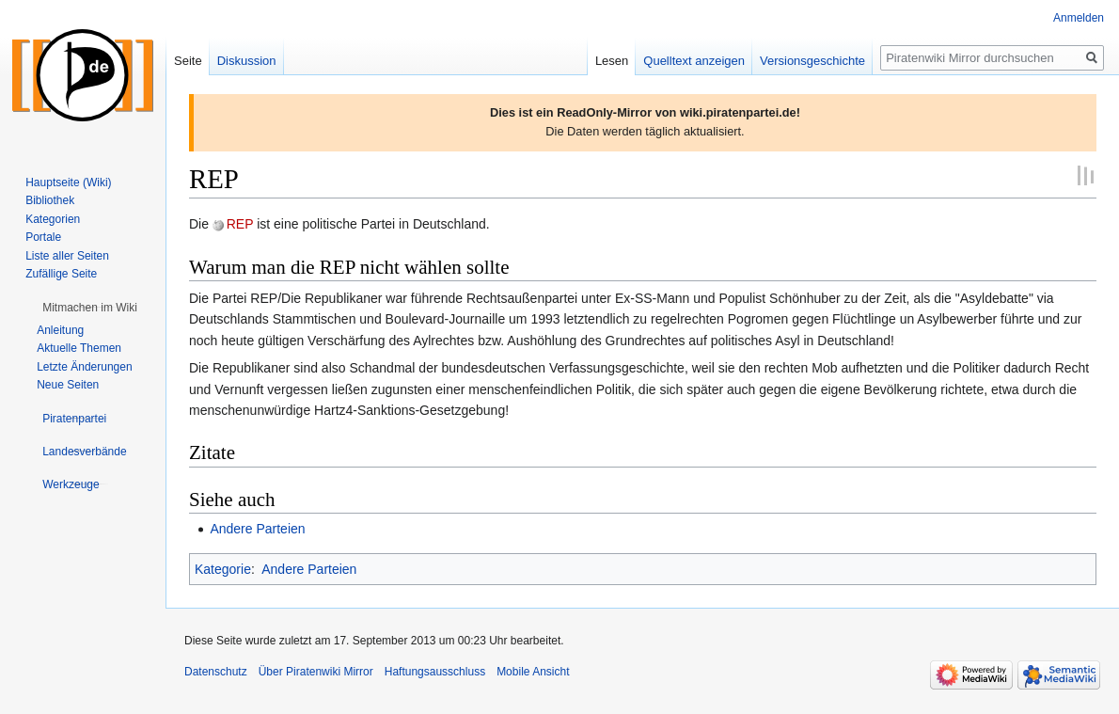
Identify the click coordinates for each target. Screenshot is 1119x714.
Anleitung (60, 330)
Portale (43, 237)
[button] (89, 307)
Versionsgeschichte (812, 61)
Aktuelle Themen (79, 348)
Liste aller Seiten (67, 255)
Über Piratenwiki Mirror (316, 671)
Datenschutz (215, 671)
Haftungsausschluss (435, 671)
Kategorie (223, 569)
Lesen (611, 61)
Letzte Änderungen (84, 366)
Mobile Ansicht (532, 671)
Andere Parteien (257, 528)
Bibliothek (49, 200)
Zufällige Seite (61, 273)
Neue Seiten (68, 384)
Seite (188, 61)
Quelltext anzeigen (694, 61)
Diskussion (246, 61)
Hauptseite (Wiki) (68, 182)
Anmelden (1078, 17)
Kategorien (52, 219)
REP (240, 223)
